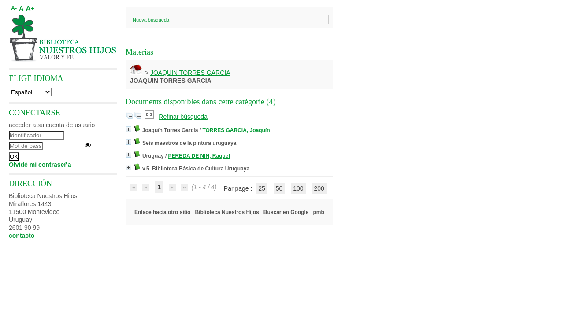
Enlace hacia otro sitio (162, 212)
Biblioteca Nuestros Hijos (227, 212)
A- (14, 8)
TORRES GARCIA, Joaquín (236, 130)
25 (261, 188)
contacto (21, 235)
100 (298, 188)
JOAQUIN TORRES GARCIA (190, 72)
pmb (318, 212)
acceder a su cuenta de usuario (52, 125)
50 (279, 188)
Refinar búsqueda (183, 116)
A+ (30, 8)
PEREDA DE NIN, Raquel (199, 156)
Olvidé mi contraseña (40, 164)
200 (319, 188)
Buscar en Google (286, 212)
